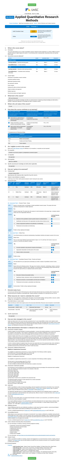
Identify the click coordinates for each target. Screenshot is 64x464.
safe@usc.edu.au (40, 389)
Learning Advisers (25, 402)
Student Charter (17, 440)
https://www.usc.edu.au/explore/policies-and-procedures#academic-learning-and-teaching (37, 435)
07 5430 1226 (57, 392)
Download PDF (32, 5)
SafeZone (49, 388)
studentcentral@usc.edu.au (26, 403)
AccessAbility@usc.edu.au (38, 419)
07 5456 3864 (30, 389)
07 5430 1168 (38, 388)
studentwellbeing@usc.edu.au (17, 394)
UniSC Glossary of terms (18, 148)
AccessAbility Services (12, 416)
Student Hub (27, 410)
